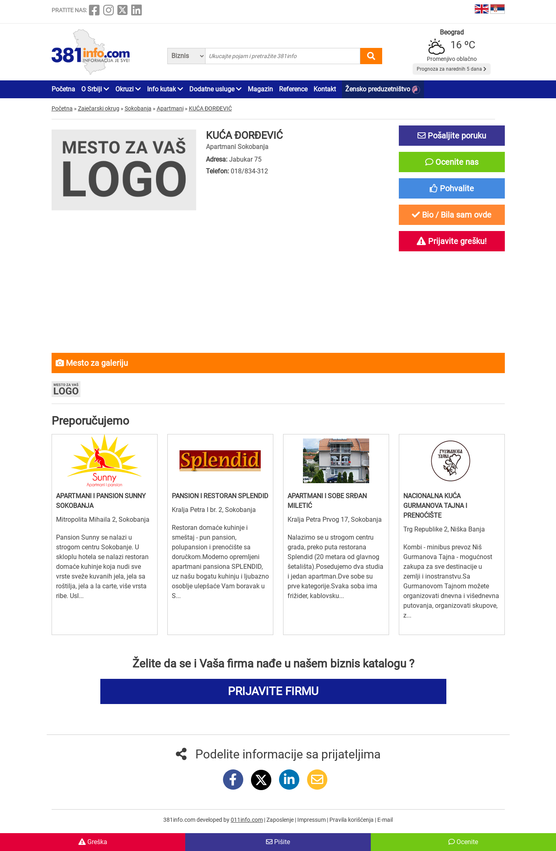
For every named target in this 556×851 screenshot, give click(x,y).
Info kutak (165, 89)
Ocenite (463, 842)
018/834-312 (249, 171)
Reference (293, 89)
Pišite (278, 842)
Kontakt (325, 89)
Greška (92, 842)
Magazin (260, 89)
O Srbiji (95, 89)
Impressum (312, 819)
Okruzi (128, 89)
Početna (63, 89)
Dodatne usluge (215, 89)
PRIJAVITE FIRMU (273, 691)
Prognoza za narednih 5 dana (452, 69)
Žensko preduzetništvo (382, 89)
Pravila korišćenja (352, 819)
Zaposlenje (280, 819)
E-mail (385, 819)
